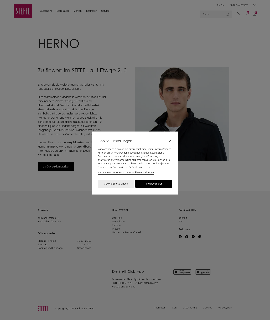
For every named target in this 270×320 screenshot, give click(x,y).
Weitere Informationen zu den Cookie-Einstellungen (126, 172)
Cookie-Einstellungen (116, 183)
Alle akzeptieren (154, 183)
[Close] (170, 141)
